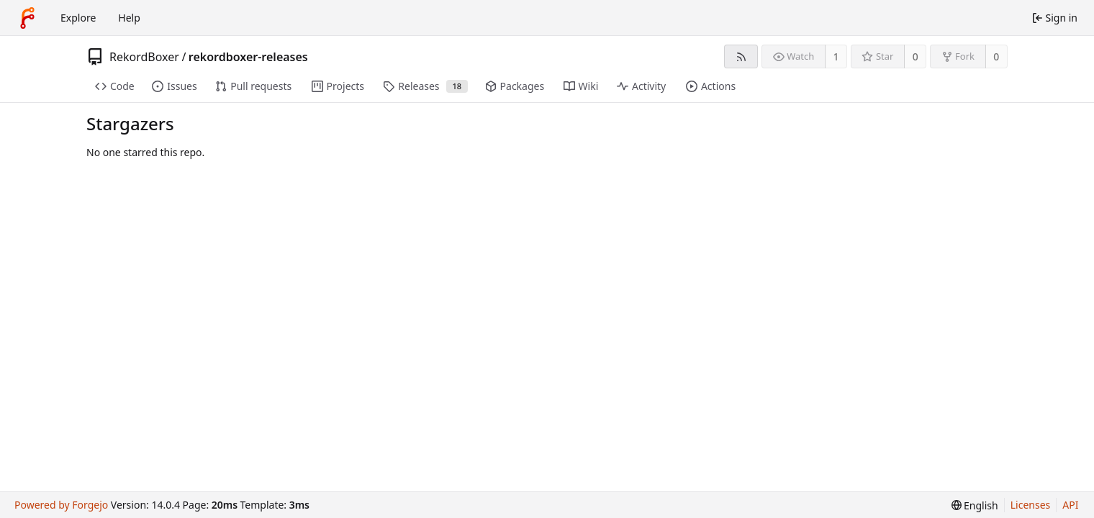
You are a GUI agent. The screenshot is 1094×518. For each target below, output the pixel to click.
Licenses (1031, 505)
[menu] (974, 505)
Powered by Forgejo (61, 505)
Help (129, 17)
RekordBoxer (144, 57)
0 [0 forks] (996, 56)
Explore (78, 17)
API (1070, 505)
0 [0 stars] (915, 56)
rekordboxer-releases (248, 57)
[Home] (27, 18)
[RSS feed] (741, 56)
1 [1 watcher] (836, 56)
